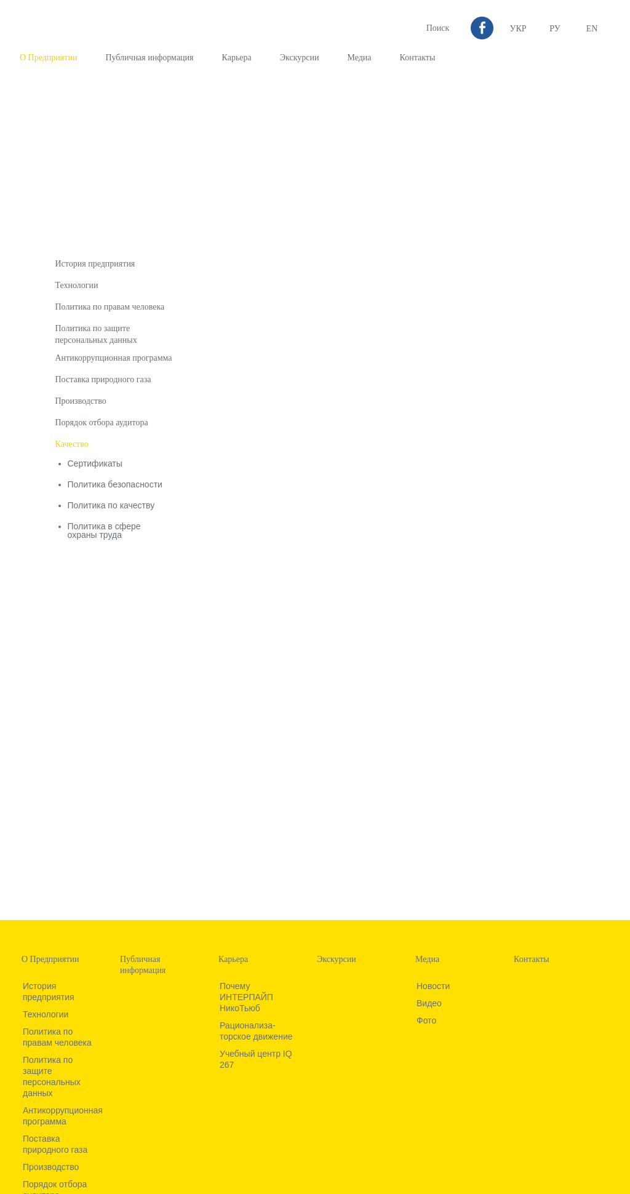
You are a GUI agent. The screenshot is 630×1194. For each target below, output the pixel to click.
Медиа (359, 57)
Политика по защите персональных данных (52, 1076)
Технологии (76, 285)
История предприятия (95, 263)
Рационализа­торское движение (256, 1030)
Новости (433, 986)
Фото (426, 1020)
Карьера (237, 57)
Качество (72, 444)
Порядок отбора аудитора (101, 422)
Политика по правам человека (110, 306)
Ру (554, 28)
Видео (429, 1003)
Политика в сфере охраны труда (104, 530)
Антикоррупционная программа (113, 358)
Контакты (418, 57)
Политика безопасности (115, 484)
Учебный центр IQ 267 (256, 1059)
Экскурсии (299, 57)
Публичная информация (149, 57)
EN (592, 28)
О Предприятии (48, 57)
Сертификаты (95, 463)
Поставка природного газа (103, 379)
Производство (80, 401)
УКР (517, 28)
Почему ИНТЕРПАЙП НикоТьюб (246, 997)
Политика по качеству (111, 505)
